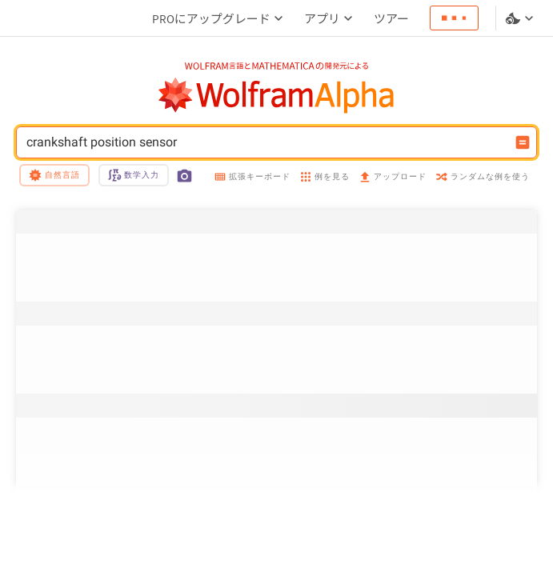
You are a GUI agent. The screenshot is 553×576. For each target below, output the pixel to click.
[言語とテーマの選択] (521, 18)
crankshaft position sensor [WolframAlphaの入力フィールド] (266, 142)
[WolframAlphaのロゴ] (276, 96)
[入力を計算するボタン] (523, 142)
